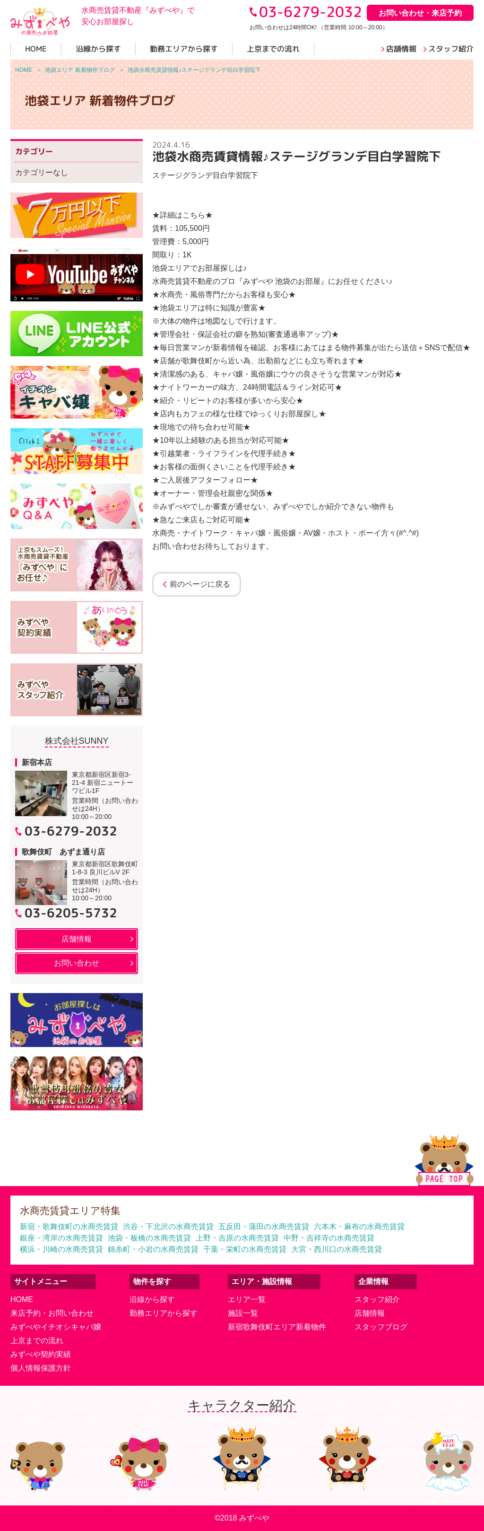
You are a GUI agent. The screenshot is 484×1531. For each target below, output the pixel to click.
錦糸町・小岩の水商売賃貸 (153, 1249)
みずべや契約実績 (40, 1354)
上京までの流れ (36, 1341)
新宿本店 (37, 762)
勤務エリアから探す (164, 1313)
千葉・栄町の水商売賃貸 (244, 1249)
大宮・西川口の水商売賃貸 (336, 1249)
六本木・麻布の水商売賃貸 (359, 1227)
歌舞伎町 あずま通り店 (63, 852)
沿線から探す (152, 1299)
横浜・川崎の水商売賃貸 (61, 1249)
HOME (21, 1299)
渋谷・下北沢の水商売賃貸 (168, 1227)
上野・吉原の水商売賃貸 (237, 1238)
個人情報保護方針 (40, 1368)
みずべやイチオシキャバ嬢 (55, 1327)
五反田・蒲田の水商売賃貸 (263, 1227)
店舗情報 (369, 1313)
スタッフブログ (380, 1327)
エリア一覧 (247, 1299)
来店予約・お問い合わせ (52, 1313)
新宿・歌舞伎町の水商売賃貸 (69, 1227)
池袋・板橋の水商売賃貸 (149, 1238)
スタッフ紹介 (377, 1299)
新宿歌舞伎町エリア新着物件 (277, 1327)
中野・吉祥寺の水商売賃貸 (329, 1238)
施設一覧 (243, 1313)
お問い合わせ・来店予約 (420, 13)
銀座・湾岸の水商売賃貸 (61, 1238)
